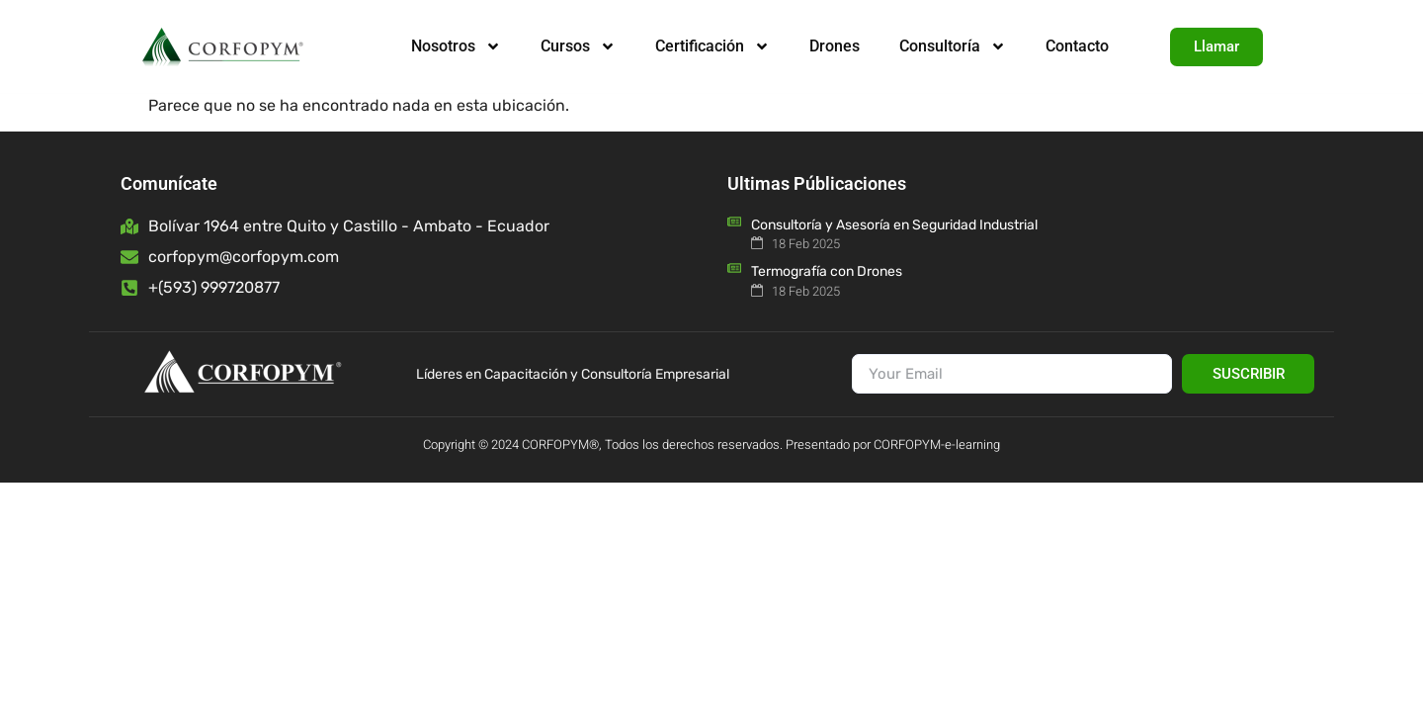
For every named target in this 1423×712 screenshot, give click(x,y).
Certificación (712, 46)
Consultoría (952, 46)
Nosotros (456, 46)
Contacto (1077, 46)
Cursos (578, 46)
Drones (834, 46)
